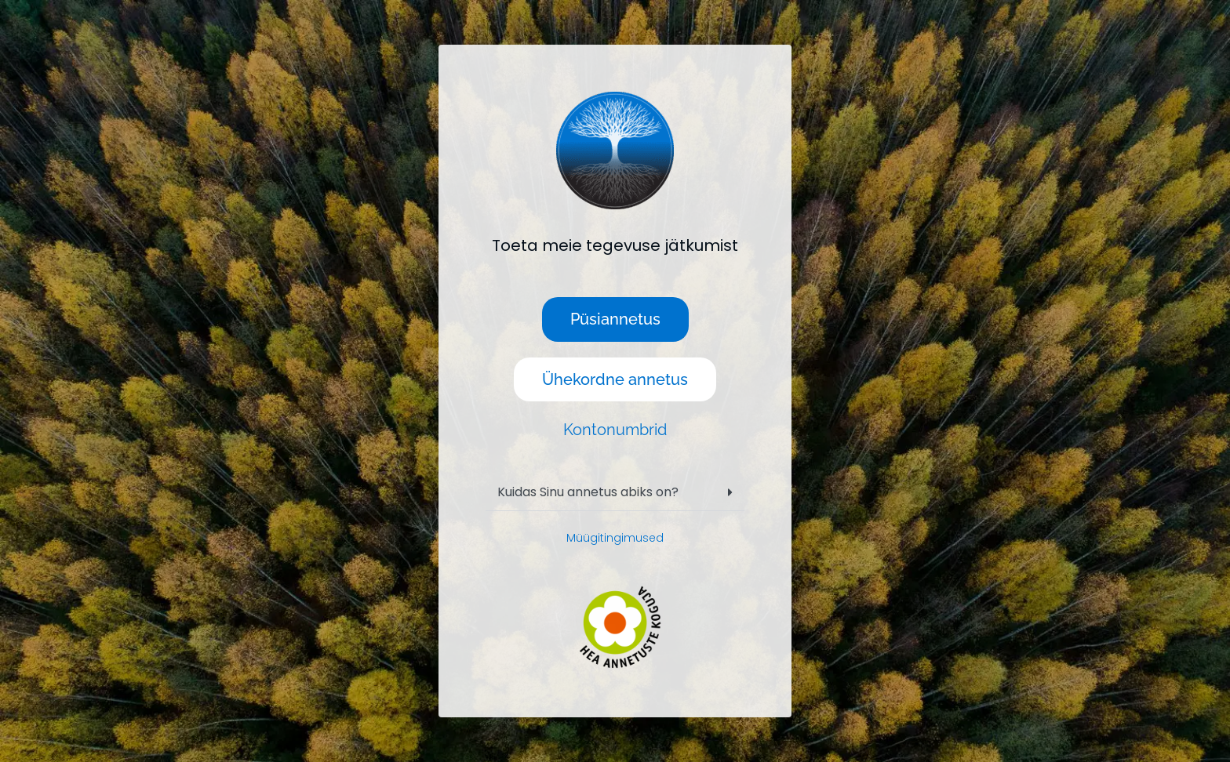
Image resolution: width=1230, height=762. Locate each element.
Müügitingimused (615, 538)
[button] (615, 492)
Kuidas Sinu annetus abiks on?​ (588, 492)
